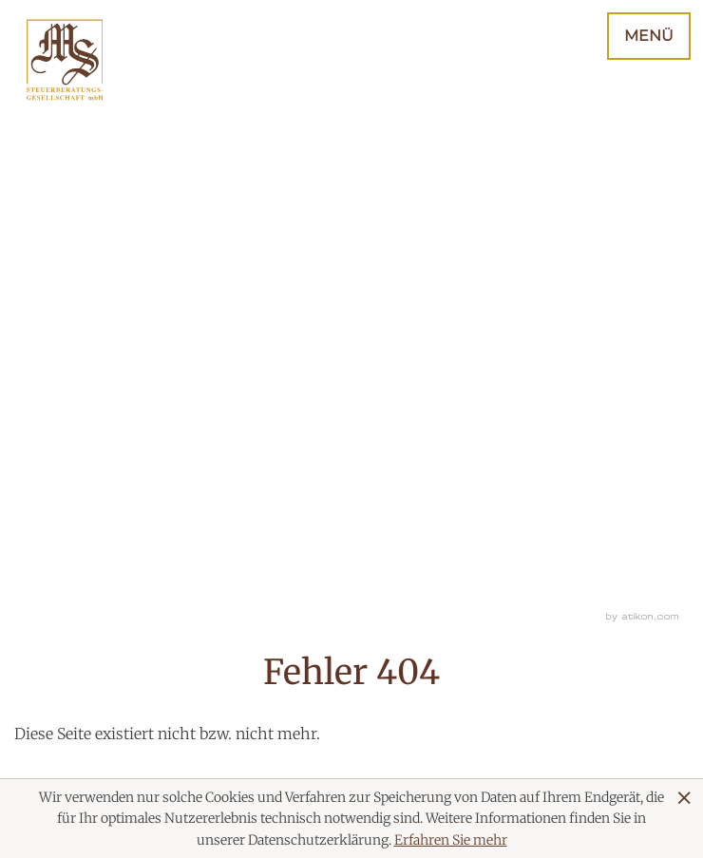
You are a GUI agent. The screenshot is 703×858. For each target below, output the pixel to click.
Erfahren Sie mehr (450, 839)
